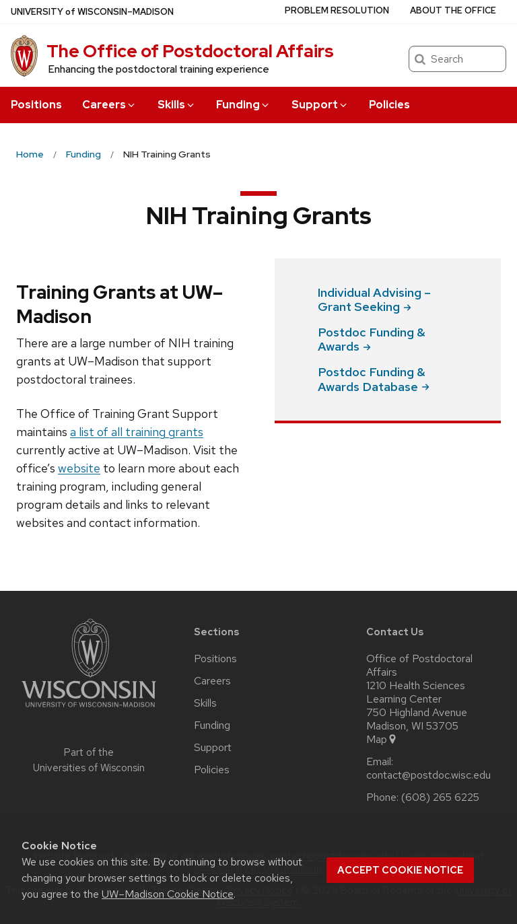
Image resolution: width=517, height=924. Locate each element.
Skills (177, 105)
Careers (109, 105)
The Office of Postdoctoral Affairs (190, 51)
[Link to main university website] (89, 710)
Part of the (89, 760)
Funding (243, 105)
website (79, 468)
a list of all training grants (136, 431)
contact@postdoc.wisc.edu (428, 775)
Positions (36, 105)
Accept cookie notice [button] (400, 870)
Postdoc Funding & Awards (373, 379)
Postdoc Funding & (371, 339)
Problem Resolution (337, 10)
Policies (389, 105)
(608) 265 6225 (440, 797)
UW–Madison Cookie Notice (168, 894)
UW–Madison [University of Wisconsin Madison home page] (92, 11)
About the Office (453, 10)
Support (320, 105)
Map (382, 739)
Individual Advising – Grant (374, 300)
